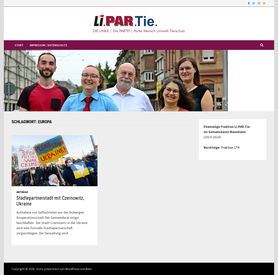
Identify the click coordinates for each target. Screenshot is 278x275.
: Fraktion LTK (230, 147)
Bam (89, 269)
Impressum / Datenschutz (48, 45)
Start (19, 45)
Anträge (22, 192)
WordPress (72, 269)
